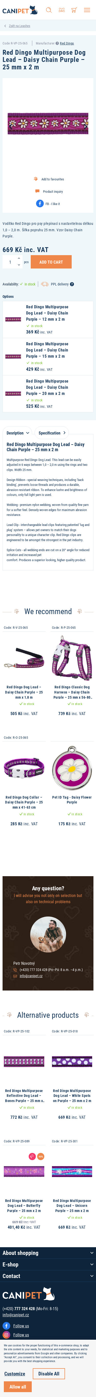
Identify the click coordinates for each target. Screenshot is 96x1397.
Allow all (17, 1386)
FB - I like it (53, 203)
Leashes (24, 25)
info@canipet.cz (31, 975)
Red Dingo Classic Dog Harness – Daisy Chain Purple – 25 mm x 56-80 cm (72, 694)
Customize (14, 1373)
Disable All (48, 1373)
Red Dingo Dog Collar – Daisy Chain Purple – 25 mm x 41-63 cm (24, 802)
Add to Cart (51, 262)
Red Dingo (67, 43)
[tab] (17, 430)
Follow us (21, 1325)
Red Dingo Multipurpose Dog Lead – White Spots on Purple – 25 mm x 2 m (72, 1095)
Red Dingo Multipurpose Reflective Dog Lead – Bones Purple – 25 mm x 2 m (24, 1098)
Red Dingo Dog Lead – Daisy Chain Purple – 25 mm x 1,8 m (24, 691)
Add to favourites (52, 179)
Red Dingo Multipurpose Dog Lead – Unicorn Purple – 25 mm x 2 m (72, 1205)
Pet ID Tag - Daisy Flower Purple (72, 800)
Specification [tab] (51, 433)
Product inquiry (53, 191)
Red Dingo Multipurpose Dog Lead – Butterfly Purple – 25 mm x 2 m (24, 1205)
